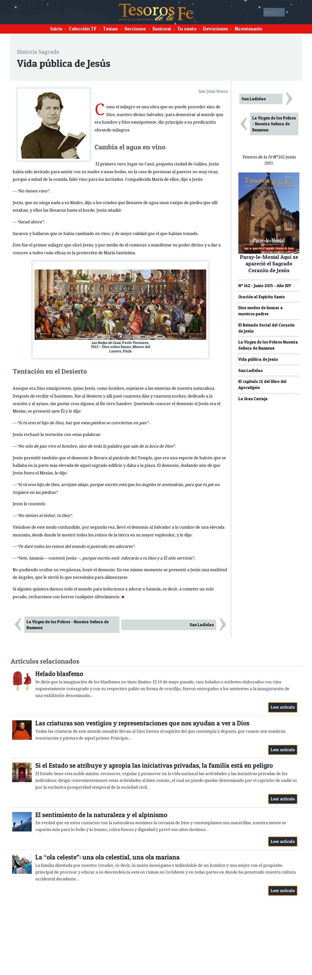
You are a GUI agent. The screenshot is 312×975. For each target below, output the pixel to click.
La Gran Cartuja (253, 398)
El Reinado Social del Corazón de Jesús (266, 328)
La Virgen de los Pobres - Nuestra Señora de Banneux (68, 624)
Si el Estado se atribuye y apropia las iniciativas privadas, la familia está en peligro (154, 765)
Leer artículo (283, 707)
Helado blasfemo (59, 674)
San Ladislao (202, 624)
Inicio (56, 29)
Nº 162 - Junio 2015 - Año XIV (264, 285)
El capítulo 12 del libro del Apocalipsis (262, 384)
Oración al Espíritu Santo (261, 296)
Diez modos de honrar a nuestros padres (260, 310)
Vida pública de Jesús (258, 359)
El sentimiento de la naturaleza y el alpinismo (101, 815)
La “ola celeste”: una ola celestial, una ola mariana (107, 857)
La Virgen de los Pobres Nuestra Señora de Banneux (268, 345)
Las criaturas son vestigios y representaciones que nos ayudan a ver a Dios (142, 723)
